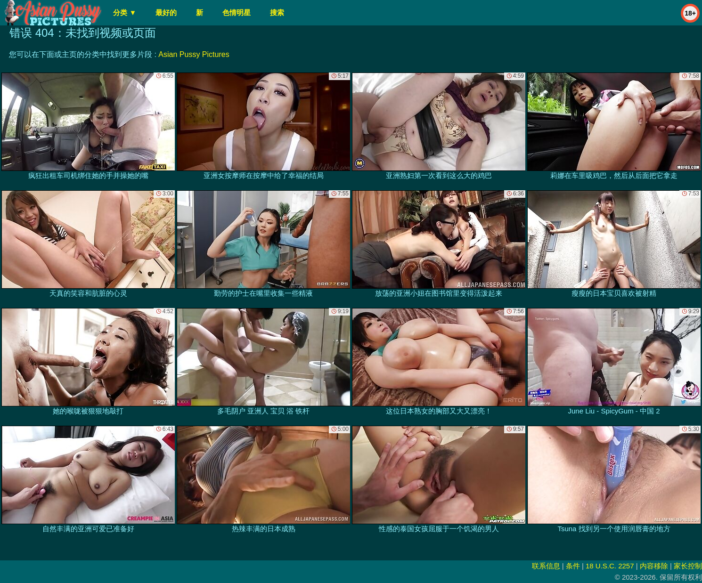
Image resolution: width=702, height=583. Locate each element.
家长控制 (688, 566)
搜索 (277, 12)
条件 (573, 566)
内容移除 (654, 566)
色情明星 (236, 12)
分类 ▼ (124, 12)
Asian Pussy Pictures (193, 54)
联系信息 (546, 566)
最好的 (166, 12)
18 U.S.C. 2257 (610, 566)
